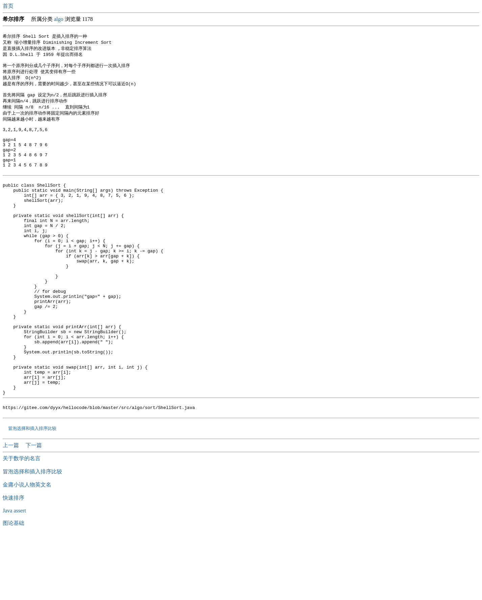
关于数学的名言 (22, 523)
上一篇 (11, 509)
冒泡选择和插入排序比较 (32, 493)
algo (58, 19)
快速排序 (13, 562)
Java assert (14, 575)
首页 (9, 6)
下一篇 (34, 509)
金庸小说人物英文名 (27, 549)
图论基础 (13, 587)
